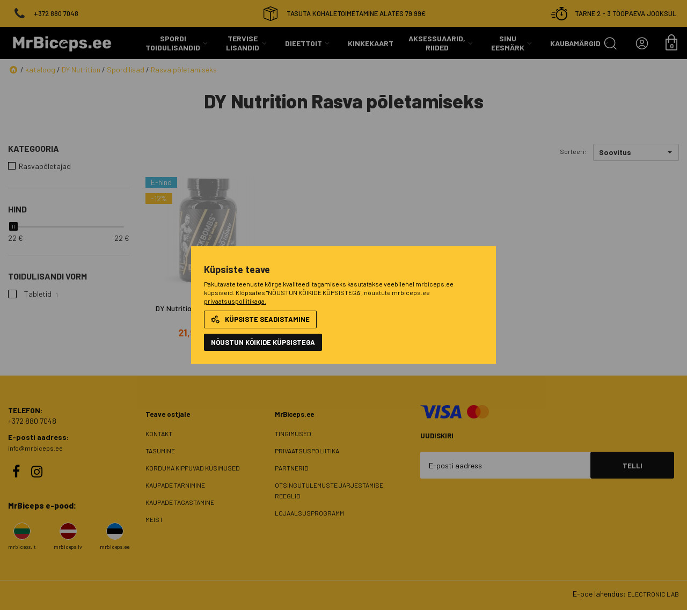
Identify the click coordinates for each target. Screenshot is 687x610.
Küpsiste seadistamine (260, 319)
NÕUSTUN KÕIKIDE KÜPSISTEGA (263, 342)
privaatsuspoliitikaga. (235, 301)
